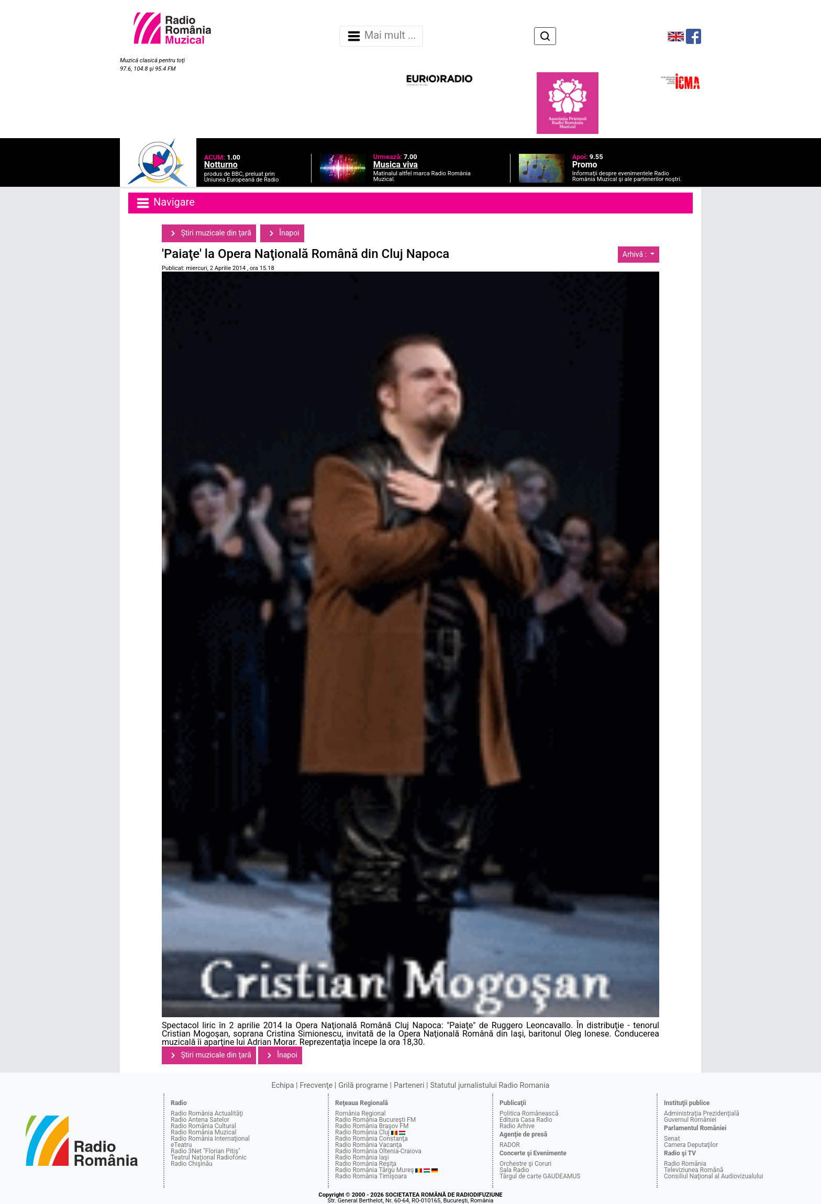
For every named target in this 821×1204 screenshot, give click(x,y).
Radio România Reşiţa (365, 1163)
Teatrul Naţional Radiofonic (209, 1157)
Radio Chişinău (192, 1163)
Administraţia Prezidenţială (701, 1113)
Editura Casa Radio (526, 1119)
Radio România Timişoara (371, 1176)
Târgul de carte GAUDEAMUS (540, 1176)
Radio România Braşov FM (371, 1126)
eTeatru (181, 1145)
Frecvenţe (316, 1085)
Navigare (165, 203)
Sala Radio (514, 1170)
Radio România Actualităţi (207, 1113)
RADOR (510, 1145)
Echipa (283, 1085)
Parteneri (409, 1085)
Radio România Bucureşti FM (375, 1119)
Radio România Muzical (203, 1132)
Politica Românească (529, 1113)
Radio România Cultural (203, 1126)
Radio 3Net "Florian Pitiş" (205, 1151)
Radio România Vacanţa (368, 1145)
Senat (672, 1138)
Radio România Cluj (362, 1132)
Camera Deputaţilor (691, 1145)
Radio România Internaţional (210, 1138)
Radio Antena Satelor (200, 1119)
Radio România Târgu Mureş (374, 1170)
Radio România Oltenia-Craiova (378, 1151)
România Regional (360, 1113)
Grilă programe (363, 1085)
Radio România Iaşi (362, 1157)
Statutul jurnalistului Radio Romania (489, 1085)
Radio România (685, 1163)
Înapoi (282, 233)
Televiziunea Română (693, 1170)
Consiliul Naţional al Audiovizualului (713, 1176)
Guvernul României (690, 1119)
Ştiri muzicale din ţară (209, 233)
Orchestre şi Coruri (525, 1163)
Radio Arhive (517, 1126)
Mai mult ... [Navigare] (381, 36)
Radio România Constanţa (371, 1138)
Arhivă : (636, 254)
